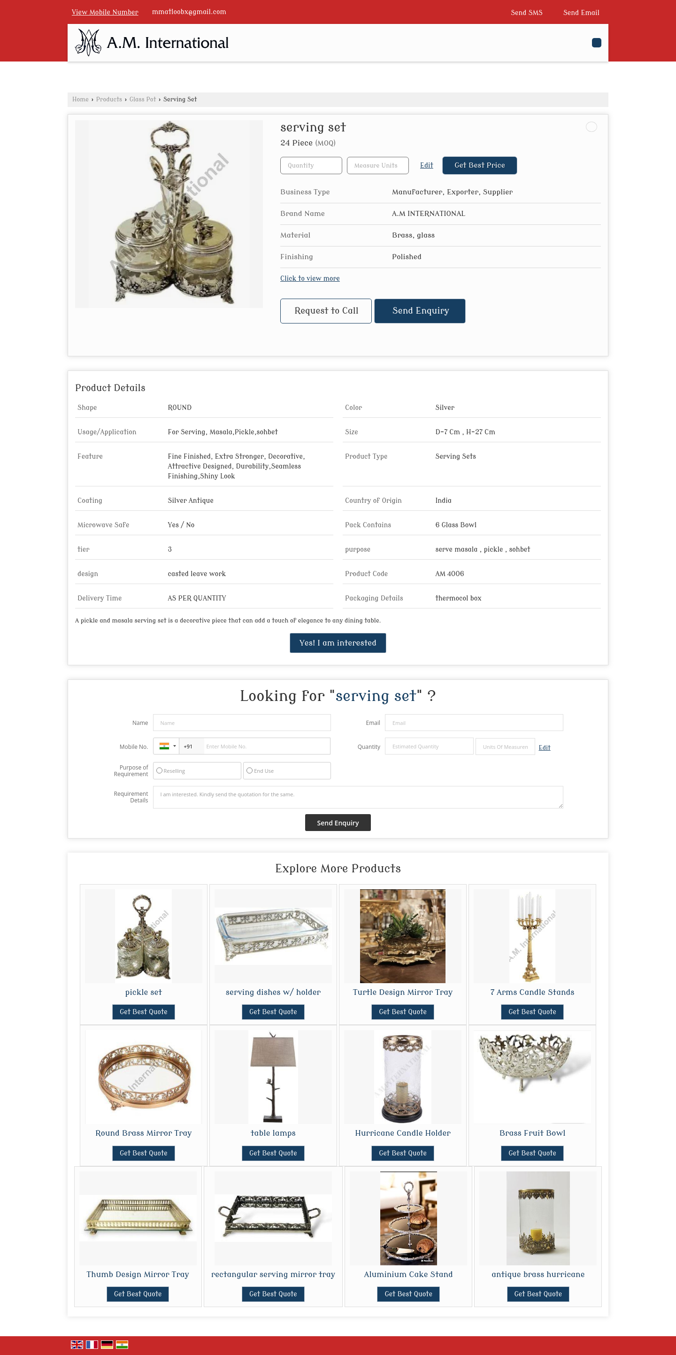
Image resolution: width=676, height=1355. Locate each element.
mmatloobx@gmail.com (189, 11)
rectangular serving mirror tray (273, 1274)
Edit (426, 165)
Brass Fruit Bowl (532, 1133)
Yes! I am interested (338, 643)
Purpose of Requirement (131, 771)
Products (109, 99)
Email (373, 723)
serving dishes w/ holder (273, 992)
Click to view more (310, 278)
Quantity (369, 747)
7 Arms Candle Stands (533, 992)
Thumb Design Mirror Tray (137, 1274)
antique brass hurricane (538, 1274)
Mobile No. (134, 747)
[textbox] (378, 165)
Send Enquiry (420, 311)
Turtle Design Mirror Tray (403, 992)
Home (80, 99)
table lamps (273, 1133)
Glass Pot (143, 99)
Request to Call (326, 311)
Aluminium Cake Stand (408, 1274)
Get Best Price (479, 165)
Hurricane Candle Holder (402, 1133)
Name (140, 723)
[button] (105, 12)
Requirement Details (131, 797)
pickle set (143, 992)
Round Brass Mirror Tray (143, 1133)
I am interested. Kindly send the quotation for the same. (358, 797)
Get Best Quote (144, 1012)
